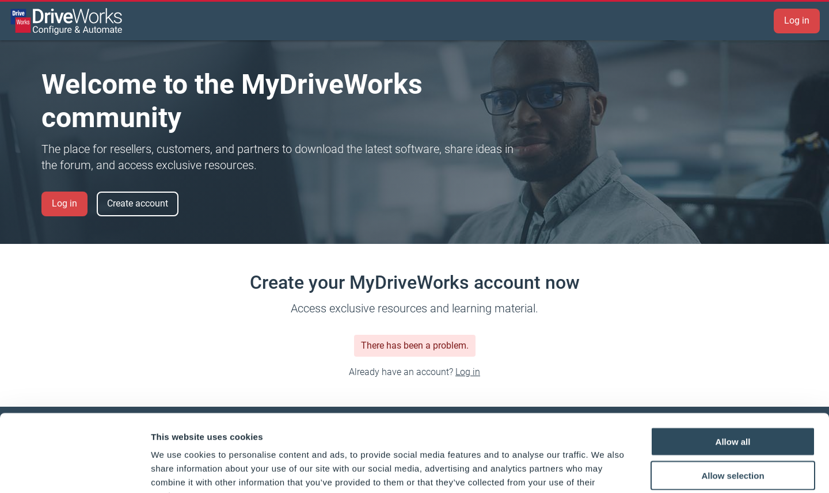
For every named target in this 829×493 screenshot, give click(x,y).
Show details (604, 470)
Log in (796, 20)
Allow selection (732, 403)
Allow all (733, 369)
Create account (137, 203)
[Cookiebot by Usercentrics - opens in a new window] (74, 470)
